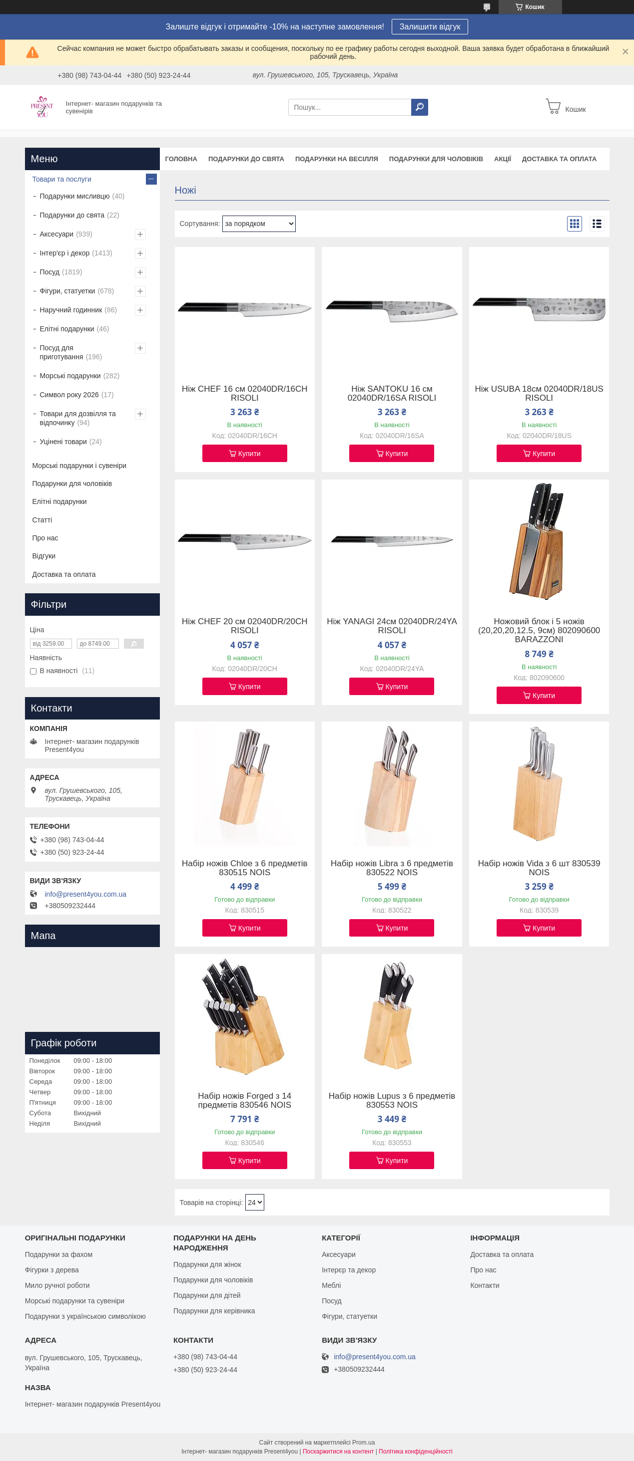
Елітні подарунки (67, 329)
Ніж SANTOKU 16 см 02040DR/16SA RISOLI (392, 394)
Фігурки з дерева (52, 1270)
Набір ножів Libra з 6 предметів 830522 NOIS (392, 868)
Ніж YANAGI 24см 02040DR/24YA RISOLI (392, 626)
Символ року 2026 (69, 395)
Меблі (331, 1285)
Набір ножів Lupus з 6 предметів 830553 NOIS (392, 1101)
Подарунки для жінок (207, 1264)
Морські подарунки (70, 376)
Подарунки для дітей (207, 1295)
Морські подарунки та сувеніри (74, 1301)
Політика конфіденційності (416, 1451)
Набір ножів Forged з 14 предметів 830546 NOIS (244, 1101)
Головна (181, 159)
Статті (42, 520)
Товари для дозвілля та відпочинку (78, 418)
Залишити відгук (430, 26)
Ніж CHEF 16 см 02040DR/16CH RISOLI (245, 394)
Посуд (50, 272)
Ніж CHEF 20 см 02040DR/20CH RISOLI (245, 626)
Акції (502, 159)
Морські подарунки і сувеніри (79, 466)
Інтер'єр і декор (65, 253)
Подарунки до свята (246, 159)
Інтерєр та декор (349, 1270)
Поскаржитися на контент (338, 1451)
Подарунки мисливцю (75, 196)
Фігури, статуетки (67, 291)
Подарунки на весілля (336, 159)
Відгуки (44, 556)
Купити (249, 454)
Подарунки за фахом (58, 1254)
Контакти (484, 1285)
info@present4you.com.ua (86, 894)
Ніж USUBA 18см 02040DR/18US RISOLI (539, 394)
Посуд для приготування (61, 352)
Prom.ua (363, 1442)
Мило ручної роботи (57, 1285)
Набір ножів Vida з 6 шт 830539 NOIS (539, 868)
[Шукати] (419, 107)
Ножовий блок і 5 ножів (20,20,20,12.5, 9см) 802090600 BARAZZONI (539, 630)
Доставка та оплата (559, 159)
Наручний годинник (71, 310)
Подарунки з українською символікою (85, 1316)
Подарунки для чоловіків (436, 159)
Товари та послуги (61, 179)
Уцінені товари (63, 442)
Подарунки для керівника (214, 1311)
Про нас (45, 538)
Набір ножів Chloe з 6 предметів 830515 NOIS (245, 868)
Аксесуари (57, 234)
